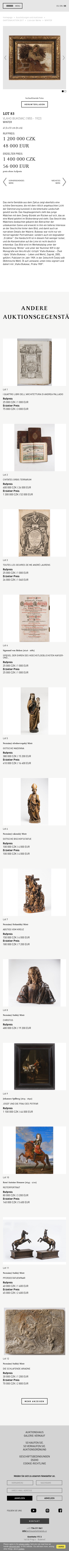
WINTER (48, 20)
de (65, 6)
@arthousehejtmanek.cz (34, 1530)
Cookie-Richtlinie (34, 1463)
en (61, 6)
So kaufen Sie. (35, 1442)
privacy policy (24, 1544)
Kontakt (34, 1521)
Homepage (8, 17)
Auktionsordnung (34, 1449)
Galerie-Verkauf (34, 1435)
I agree (61, 1546)
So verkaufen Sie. (34, 1446)
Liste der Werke (34, 20)
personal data (14, 1546)
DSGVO (34, 1460)
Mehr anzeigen (34, 1401)
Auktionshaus (35, 1432)
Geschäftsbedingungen (34, 1456)
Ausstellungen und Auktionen (29, 17)
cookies (21, 1549)
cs (58, 6)
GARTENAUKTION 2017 (13, 20)
